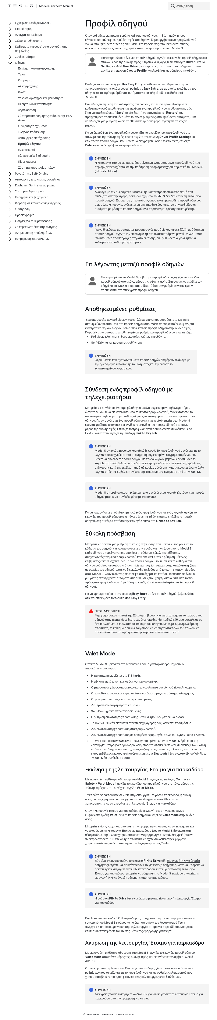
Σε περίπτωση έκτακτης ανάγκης (36, 227)
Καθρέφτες (25, 80)
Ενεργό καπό (26, 149)
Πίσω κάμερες (27, 161)
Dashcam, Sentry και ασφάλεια (35, 185)
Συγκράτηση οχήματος (32, 126)
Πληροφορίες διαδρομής (34, 155)
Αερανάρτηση (27, 110)
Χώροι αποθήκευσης (28, 40)
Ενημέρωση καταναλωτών (32, 238)
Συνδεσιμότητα (25, 56)
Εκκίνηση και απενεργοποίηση (37, 68)
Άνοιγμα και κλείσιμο (28, 34)
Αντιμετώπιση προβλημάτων (33, 233)
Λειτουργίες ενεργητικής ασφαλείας (37, 179)
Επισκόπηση (23, 29)
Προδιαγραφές (24, 215)
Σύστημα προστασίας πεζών (36, 167)
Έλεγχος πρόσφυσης (31, 132)
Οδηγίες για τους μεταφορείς (33, 221)
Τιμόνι (22, 74)
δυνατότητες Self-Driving (32, 173)
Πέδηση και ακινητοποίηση (35, 104)
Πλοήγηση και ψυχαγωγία (31, 197)
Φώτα (21, 92)
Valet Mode (108, 171)
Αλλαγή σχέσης (28, 86)
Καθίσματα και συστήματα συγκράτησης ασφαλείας (41, 49)
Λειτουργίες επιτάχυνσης (34, 138)
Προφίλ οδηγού (29, 144)
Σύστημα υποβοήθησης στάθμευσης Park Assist (45, 118)
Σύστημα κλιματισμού (29, 191)
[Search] (189, 6)
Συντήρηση (22, 209)
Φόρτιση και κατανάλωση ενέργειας (38, 203)
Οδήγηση (21, 62)
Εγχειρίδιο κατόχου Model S (33, 23)
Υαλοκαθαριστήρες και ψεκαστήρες (40, 98)
